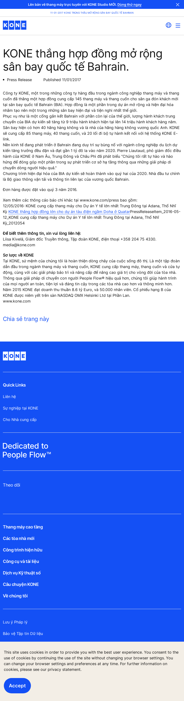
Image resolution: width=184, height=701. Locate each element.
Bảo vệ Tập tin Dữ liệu (23, 633)
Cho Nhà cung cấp (20, 419)
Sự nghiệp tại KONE (20, 408)
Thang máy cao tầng (23, 526)
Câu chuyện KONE (21, 584)
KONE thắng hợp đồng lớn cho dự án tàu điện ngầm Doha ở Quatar (69, 211)
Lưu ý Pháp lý (15, 622)
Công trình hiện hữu (22, 549)
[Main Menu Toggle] (178, 25)
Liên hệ (9, 396)
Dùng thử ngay (129, 4)
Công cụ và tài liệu (21, 561)
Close (177, 4)
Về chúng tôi (15, 595)
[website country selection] (168, 25)
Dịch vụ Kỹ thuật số (21, 572)
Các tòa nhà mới (18, 538)
